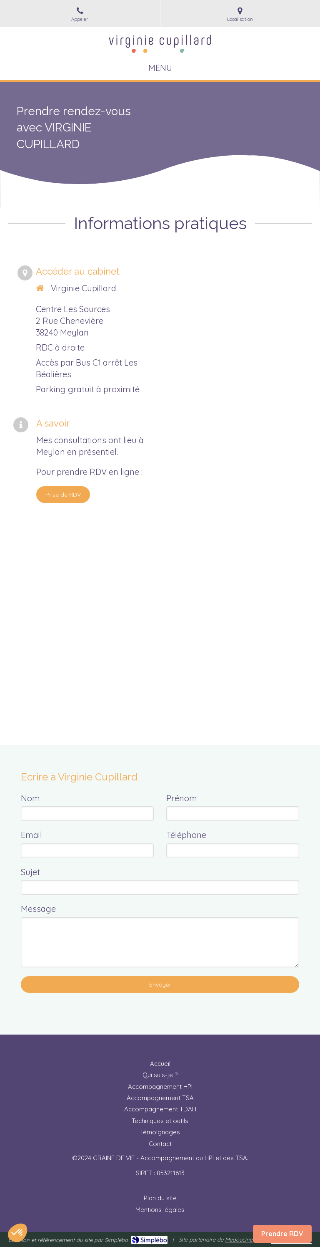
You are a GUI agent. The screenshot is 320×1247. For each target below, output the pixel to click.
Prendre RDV (282, 1233)
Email (31, 835)
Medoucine (238, 1239)
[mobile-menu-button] (160, 68)
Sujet (30, 872)
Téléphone (186, 835)
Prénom (181, 798)
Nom (30, 798)
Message (38, 909)
